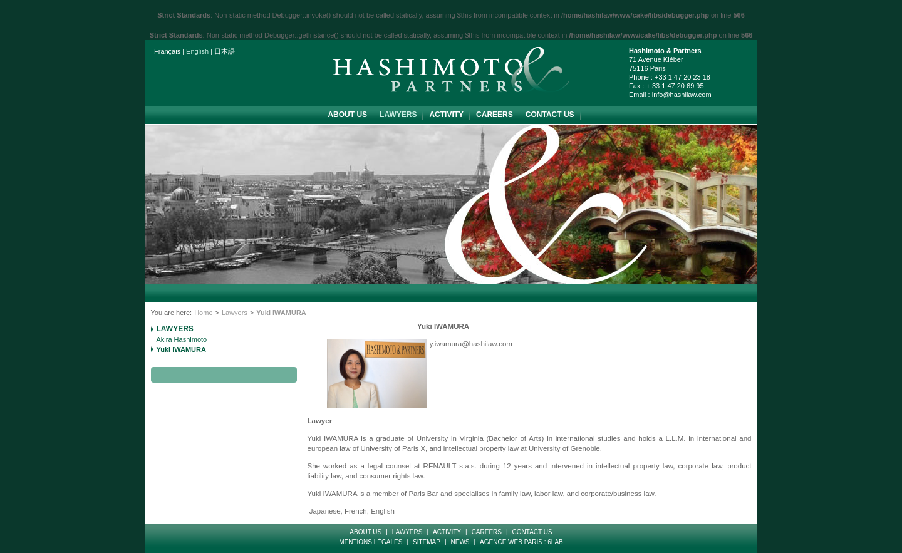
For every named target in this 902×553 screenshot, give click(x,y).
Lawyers (398, 114)
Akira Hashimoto (182, 339)
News (460, 542)
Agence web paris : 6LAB (521, 542)
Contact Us (550, 114)
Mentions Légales (370, 542)
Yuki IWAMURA (181, 349)
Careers (494, 114)
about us (347, 114)
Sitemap (426, 542)
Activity (446, 114)
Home (203, 312)
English (197, 51)
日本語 (224, 51)
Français (167, 51)
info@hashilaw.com (682, 94)
